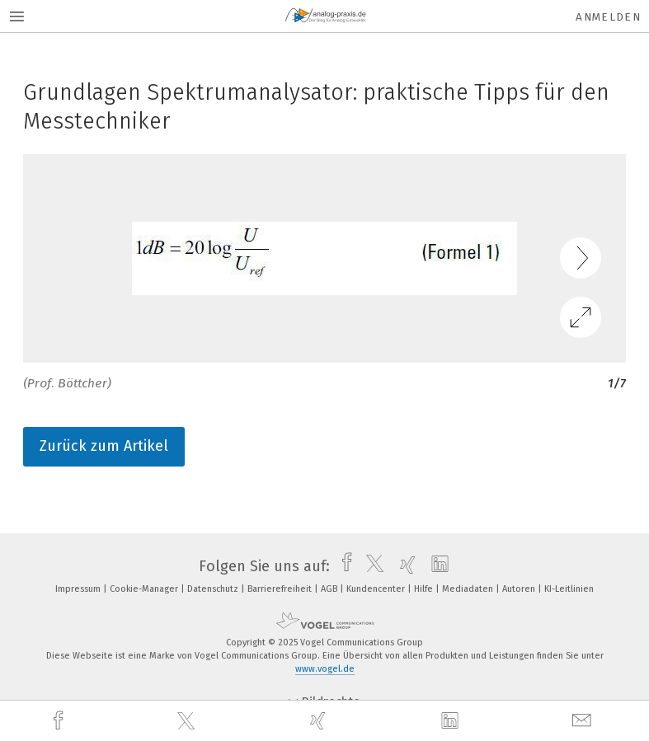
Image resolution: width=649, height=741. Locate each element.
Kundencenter (376, 589)
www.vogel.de (325, 669)
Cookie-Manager (145, 589)
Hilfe (424, 589)
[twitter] (188, 721)
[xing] (320, 721)
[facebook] (60, 721)
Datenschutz (214, 589)
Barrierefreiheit (280, 589)
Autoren (520, 589)
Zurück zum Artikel (104, 446)
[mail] (583, 721)
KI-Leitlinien (569, 589)
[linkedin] (452, 721)
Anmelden (608, 17)
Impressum (79, 589)
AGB (330, 589)
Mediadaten (469, 589)
